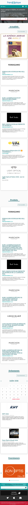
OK (26, 503)
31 (17, 397)
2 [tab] (10, 480)
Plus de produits (22, 204)
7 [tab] (15, 480)
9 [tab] (17, 480)
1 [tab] (9, 480)
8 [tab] (16, 480)
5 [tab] (13, 480)
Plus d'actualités (22, 31)
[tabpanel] (14, 470)
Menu (3, 6)
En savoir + (14, 503)
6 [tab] (14, 480)
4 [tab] (12, 480)
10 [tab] (18, 480)
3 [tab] (11, 480)
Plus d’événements (21, 375)
